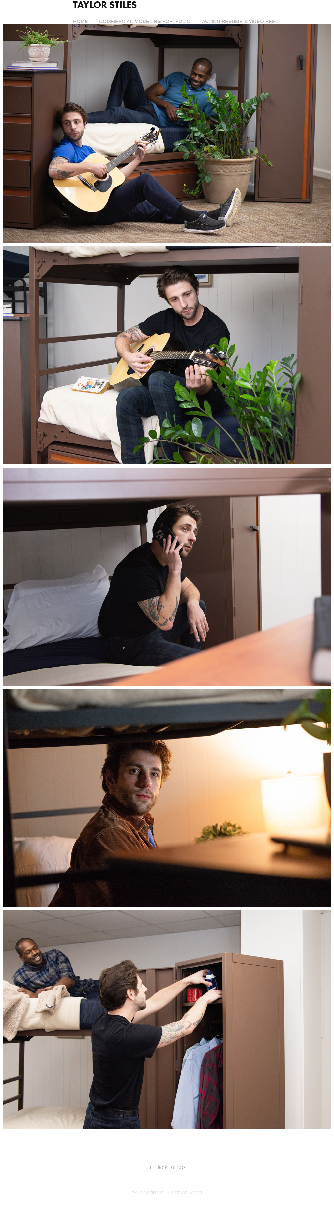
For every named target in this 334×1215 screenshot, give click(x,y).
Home (80, 21)
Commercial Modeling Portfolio (144, 21)
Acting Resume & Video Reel (240, 21)
